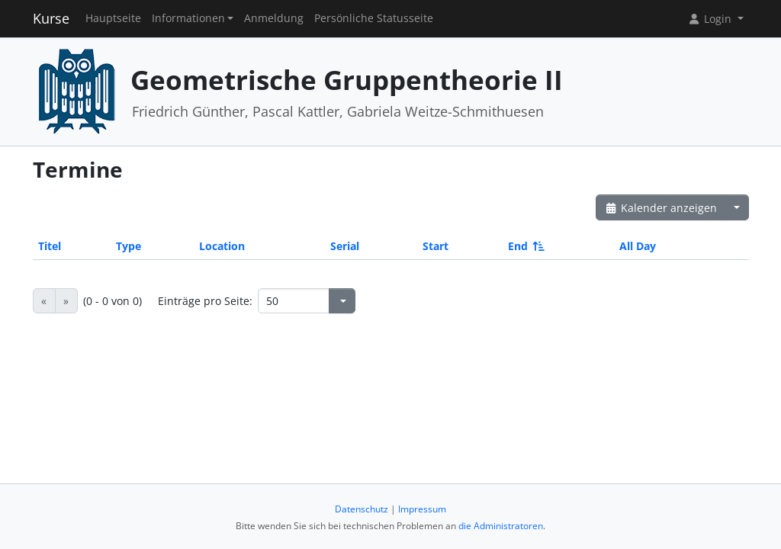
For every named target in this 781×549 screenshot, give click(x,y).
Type (128, 246)
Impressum (422, 508)
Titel (49, 246)
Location (222, 246)
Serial (344, 246)
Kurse (51, 18)
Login (710, 18)
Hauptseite (113, 18)
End (525, 246)
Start (435, 246)
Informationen (188, 18)
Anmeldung (274, 18)
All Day (637, 246)
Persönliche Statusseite (373, 18)
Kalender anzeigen (661, 208)
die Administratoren (500, 525)
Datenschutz (361, 508)
